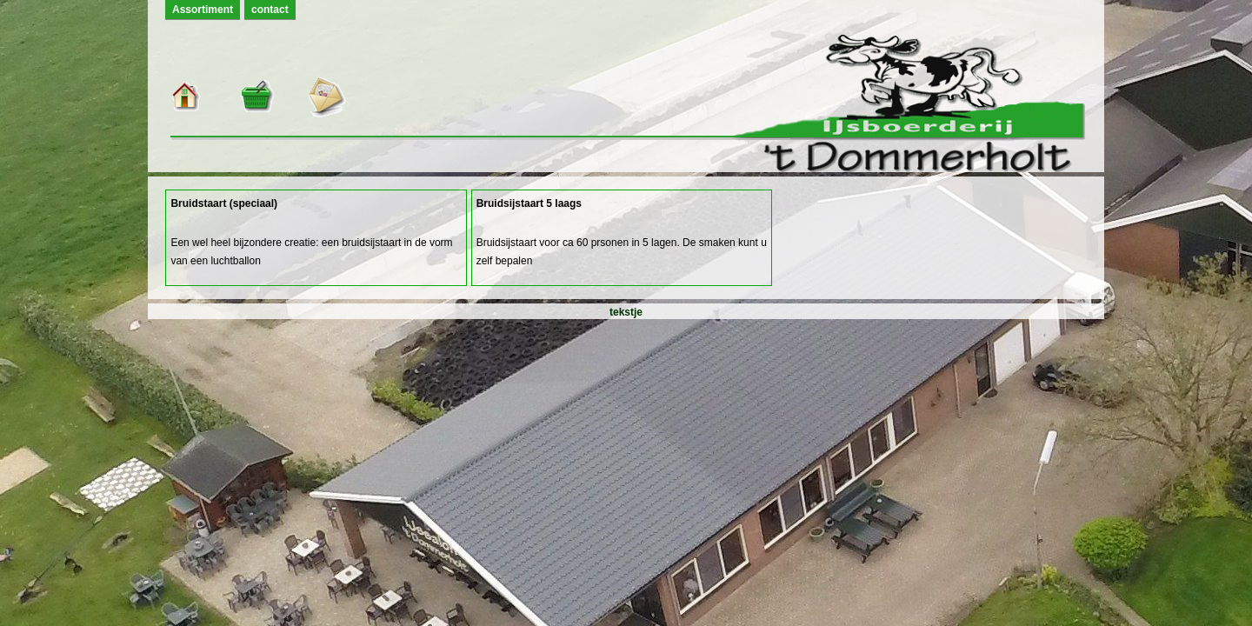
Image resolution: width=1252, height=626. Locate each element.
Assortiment (202, 9)
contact (270, 9)
